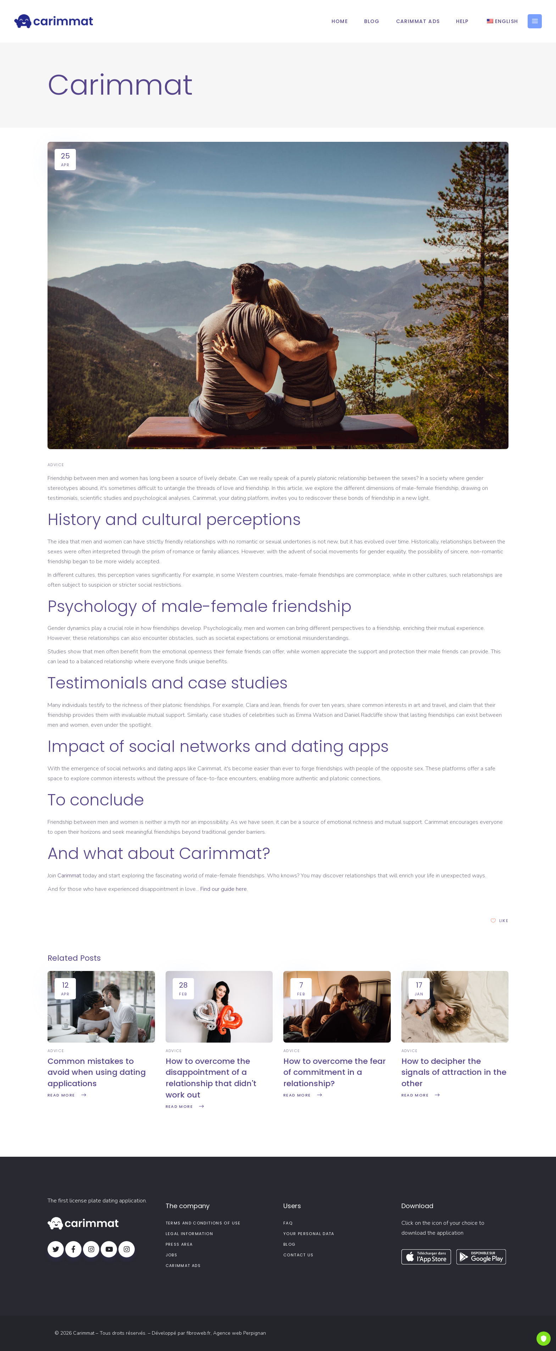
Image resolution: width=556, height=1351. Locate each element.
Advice (56, 465)
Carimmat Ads (183, 1265)
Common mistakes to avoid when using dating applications (97, 1072)
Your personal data (308, 1233)
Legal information (189, 1233)
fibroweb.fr (199, 1333)
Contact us (298, 1255)
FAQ (288, 1223)
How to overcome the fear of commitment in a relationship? (334, 1072)
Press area (179, 1244)
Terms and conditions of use (203, 1223)
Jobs (172, 1255)
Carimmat (69, 876)
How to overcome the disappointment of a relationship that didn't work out (211, 1078)
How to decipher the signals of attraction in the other (453, 1072)
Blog (289, 1244)
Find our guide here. (224, 889)
